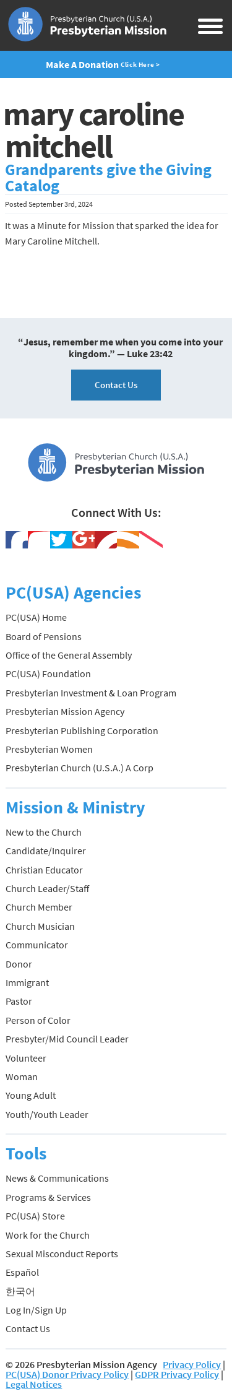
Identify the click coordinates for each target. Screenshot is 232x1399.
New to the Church (44, 832)
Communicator (37, 944)
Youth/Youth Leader (47, 1114)
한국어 (20, 1291)
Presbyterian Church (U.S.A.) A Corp (79, 767)
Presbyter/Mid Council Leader (67, 1039)
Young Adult (31, 1095)
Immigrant (27, 982)
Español (22, 1272)
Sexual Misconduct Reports (62, 1253)
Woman (22, 1076)
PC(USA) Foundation (48, 673)
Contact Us (116, 385)
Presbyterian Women (49, 749)
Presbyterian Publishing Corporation (82, 730)
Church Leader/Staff (47, 888)
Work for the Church (48, 1235)
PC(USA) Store (35, 1216)
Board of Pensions (44, 636)
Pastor (19, 1001)
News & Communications (57, 1178)
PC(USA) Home (36, 617)
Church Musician (40, 926)
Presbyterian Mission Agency (65, 711)
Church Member (39, 907)
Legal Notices (34, 1384)
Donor (19, 964)
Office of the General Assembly (69, 655)
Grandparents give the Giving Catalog (108, 178)
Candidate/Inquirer (46, 850)
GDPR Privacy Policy (177, 1374)
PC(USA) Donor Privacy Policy (67, 1374)
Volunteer (26, 1058)
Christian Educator (44, 870)
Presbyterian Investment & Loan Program (91, 693)
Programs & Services (48, 1197)
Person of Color (38, 1020)
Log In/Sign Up (36, 1310)
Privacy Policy (192, 1364)
